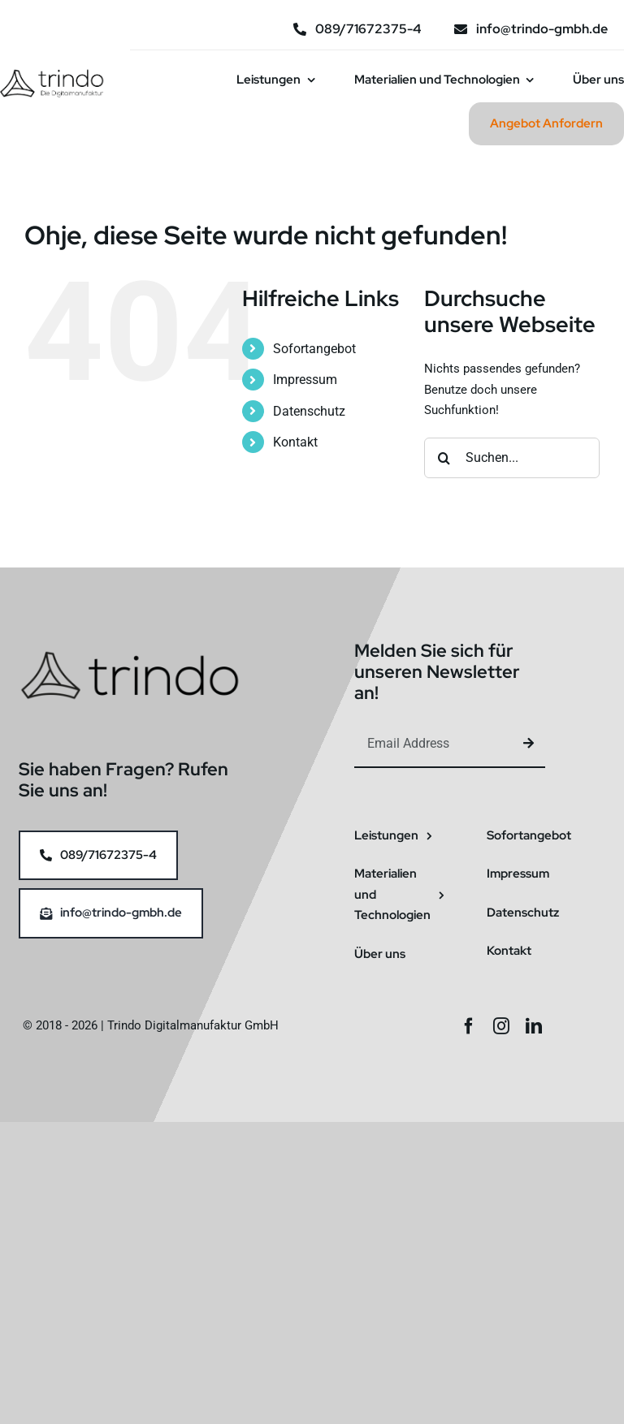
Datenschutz (309, 411)
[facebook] (469, 1026)
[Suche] (444, 458)
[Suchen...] (512, 458)
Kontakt (295, 442)
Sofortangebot (314, 348)
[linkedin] (534, 1026)
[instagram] (501, 1026)
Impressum (305, 379)
